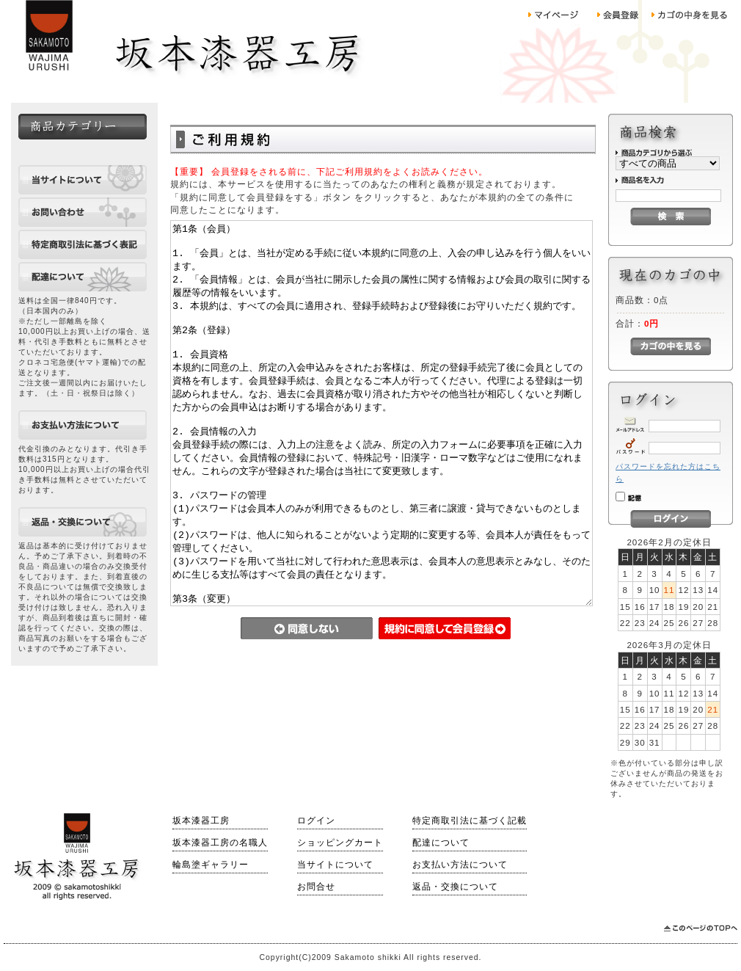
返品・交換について (455, 886)
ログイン (316, 820)
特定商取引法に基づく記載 (469, 820)
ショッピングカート (340, 842)
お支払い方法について (460, 864)
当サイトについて (335, 864)
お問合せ (316, 886)
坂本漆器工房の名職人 (220, 842)
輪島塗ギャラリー (210, 864)
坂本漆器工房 (201, 820)
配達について (441, 842)
